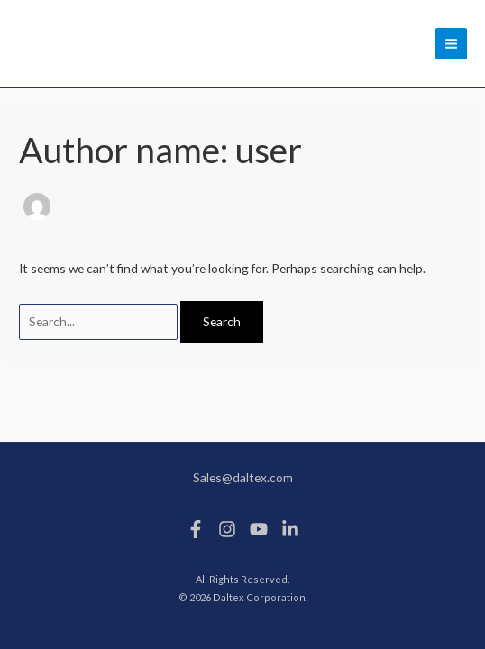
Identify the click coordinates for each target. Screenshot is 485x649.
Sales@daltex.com (243, 477)
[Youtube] (259, 529)
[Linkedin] (290, 529)
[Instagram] (227, 529)
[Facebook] (196, 529)
